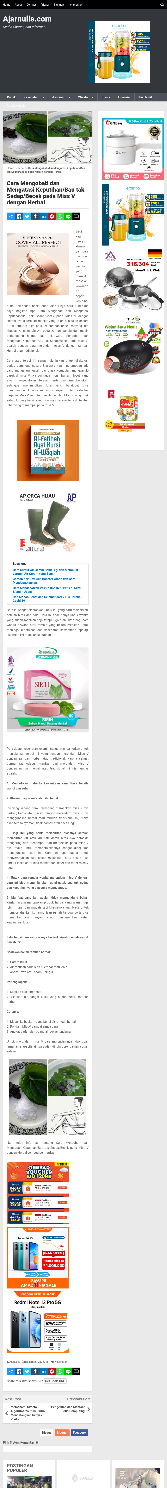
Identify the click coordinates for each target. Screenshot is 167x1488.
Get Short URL (55, 1381)
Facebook (79, 1432)
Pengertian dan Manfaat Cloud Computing (68, 1409)
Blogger (62, 1432)
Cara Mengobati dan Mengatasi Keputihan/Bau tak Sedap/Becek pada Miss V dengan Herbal (45, 193)
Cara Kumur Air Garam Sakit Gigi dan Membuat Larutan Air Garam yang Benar (45, 572)
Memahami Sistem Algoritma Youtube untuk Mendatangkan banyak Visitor (28, 1413)
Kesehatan (61, 1361)
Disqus (47, 1432)
